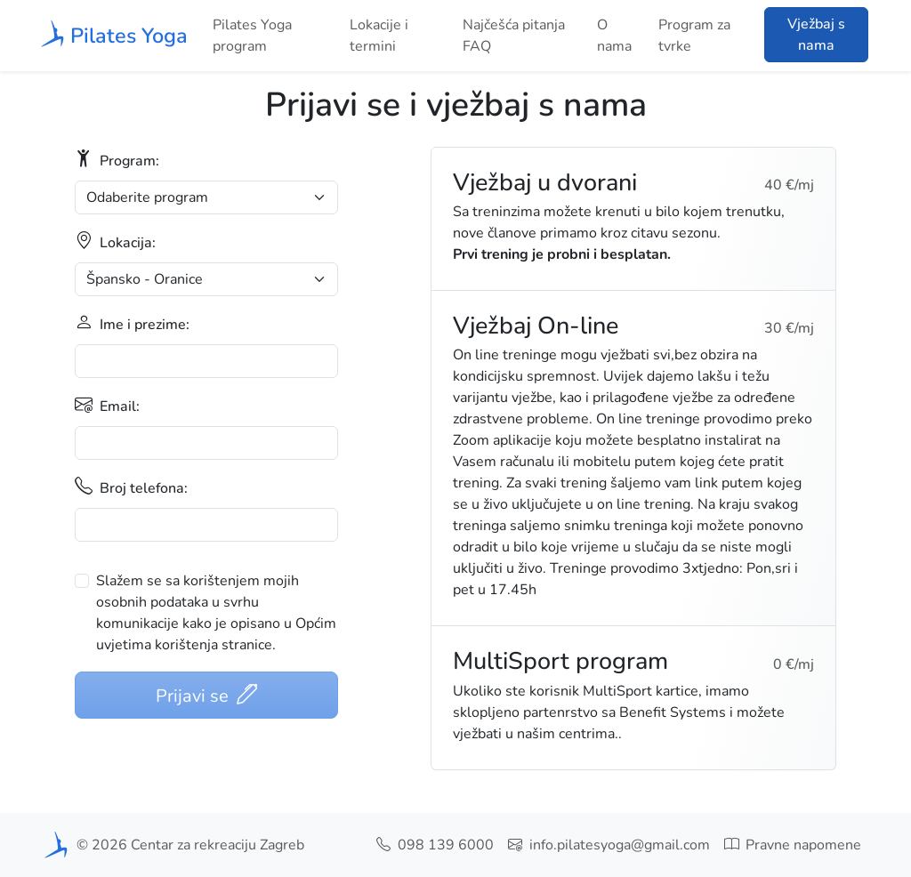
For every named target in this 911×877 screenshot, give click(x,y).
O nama (614, 35)
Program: (117, 160)
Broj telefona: (131, 487)
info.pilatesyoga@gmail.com (609, 845)
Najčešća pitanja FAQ (514, 35)
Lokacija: (115, 241)
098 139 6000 (435, 845)
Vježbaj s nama (816, 34)
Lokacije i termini (379, 35)
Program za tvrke (694, 35)
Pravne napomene (792, 845)
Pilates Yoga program (252, 35)
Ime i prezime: (132, 323)
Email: (107, 405)
